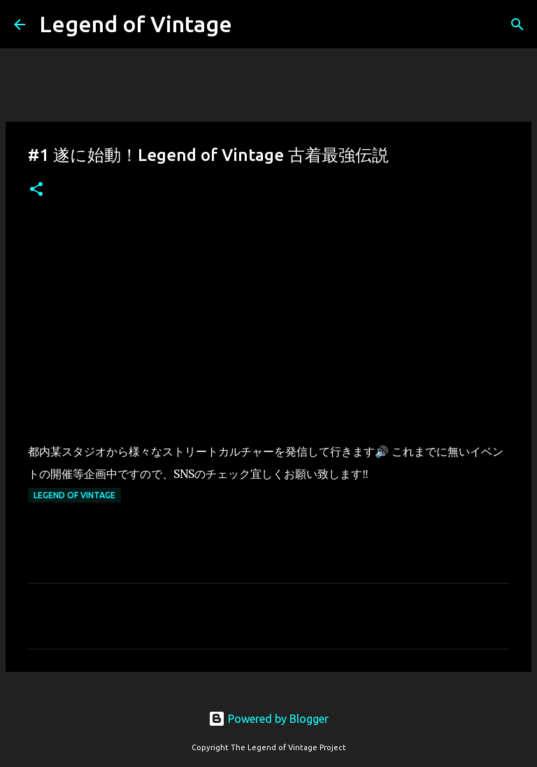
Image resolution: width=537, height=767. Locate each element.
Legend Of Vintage (74, 495)
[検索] (517, 24)
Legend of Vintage (135, 23)
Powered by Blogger (268, 718)
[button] (36, 190)
